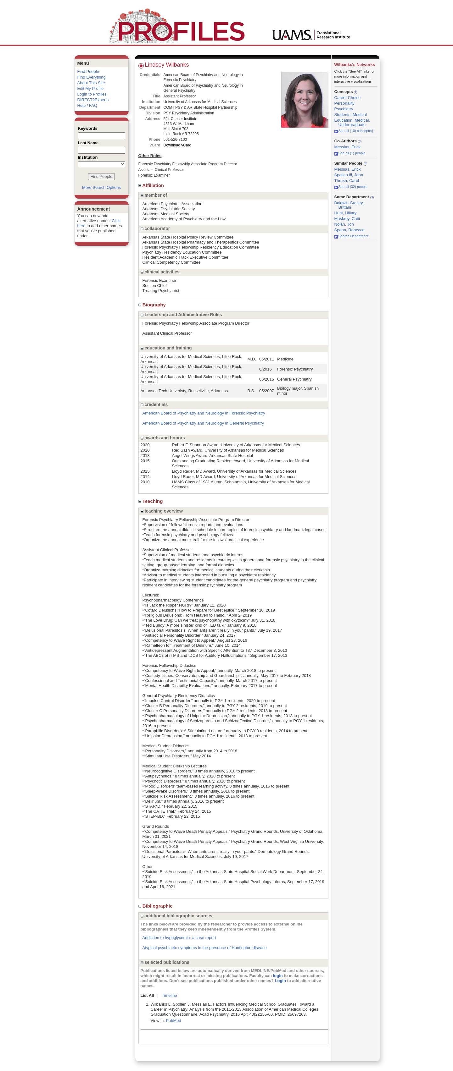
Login (280, 980)
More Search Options (101, 187)
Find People (88, 71)
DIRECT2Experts (93, 99)
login (278, 975)
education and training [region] (166, 347)
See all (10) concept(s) (353, 131)
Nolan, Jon (344, 224)
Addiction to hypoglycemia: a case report (179, 937)
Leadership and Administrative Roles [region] (181, 314)
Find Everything (91, 77)
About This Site (91, 82)
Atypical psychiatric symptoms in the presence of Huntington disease (205, 947)
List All (147, 995)
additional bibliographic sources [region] (176, 915)
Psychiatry (343, 109)
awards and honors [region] (163, 437)
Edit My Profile (90, 88)
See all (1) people (350, 153)
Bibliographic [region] (156, 906)
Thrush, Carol (346, 180)
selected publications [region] (165, 962)
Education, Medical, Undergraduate (352, 122)
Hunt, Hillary (345, 213)
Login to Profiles (92, 94)
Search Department (351, 236)
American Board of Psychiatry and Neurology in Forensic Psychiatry (204, 413)
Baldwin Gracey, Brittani (349, 205)
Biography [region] (152, 304)
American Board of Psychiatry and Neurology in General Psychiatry (203, 423)
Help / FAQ (87, 105)
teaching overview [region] (162, 511)
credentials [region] (154, 404)
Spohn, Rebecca (349, 230)
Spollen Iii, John (348, 175)
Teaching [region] (151, 501)
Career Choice (347, 97)
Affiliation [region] (151, 185)
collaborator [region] (155, 228)
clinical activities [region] (160, 271)
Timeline (169, 995)
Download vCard (178, 145)
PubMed (173, 1020)
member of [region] (154, 195)
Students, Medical (350, 114)
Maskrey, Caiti (347, 218)
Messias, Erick (347, 147)
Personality (344, 103)
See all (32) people (350, 187)
